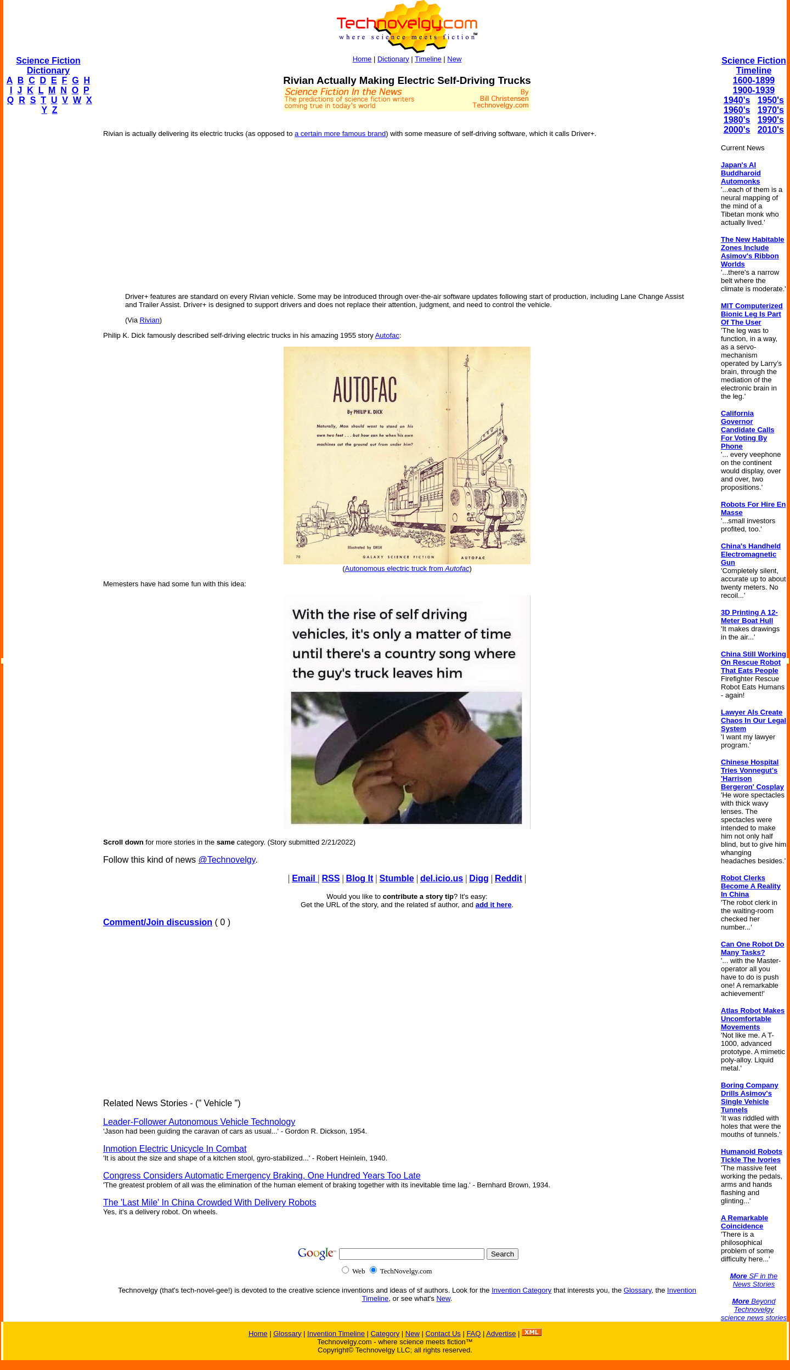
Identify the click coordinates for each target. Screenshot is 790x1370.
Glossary (637, 1290)
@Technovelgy (226, 859)
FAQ (473, 1333)
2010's (771, 129)
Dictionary (393, 59)
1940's (737, 100)
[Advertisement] (47, 288)
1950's (771, 100)
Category (384, 1333)
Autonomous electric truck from (407, 568)
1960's (737, 110)
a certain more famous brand (340, 133)
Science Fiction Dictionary (48, 65)
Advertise (501, 1333)
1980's (737, 119)
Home (362, 59)
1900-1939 (754, 90)
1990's (771, 119)
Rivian (150, 320)
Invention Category (521, 1290)
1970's (771, 110)
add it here (494, 905)
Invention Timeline (336, 1333)
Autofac (387, 335)
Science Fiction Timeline (753, 65)
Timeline (428, 59)
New (454, 59)
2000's (737, 129)
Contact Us (442, 1333)
